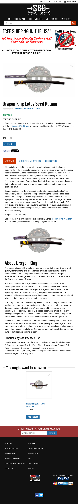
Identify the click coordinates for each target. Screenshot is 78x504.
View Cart (71, 2)
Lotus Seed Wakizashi (19, 126)
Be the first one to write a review (27, 108)
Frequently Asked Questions (15, 463)
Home (9, 19)
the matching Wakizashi (62, 219)
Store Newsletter (34, 463)
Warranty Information (12, 458)
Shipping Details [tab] (51, 161)
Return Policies (10, 453)
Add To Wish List (71, 66)
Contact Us (9, 468)
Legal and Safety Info (35, 448)
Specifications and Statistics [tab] (30, 161)
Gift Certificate (55, 2)
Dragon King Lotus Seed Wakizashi (35, 405)
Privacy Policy (33, 453)
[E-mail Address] (34, 433)
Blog (29, 458)
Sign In (43, 2)
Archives (31, 468)
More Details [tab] (9, 161)
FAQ (47, 19)
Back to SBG (66, 19)
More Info (31, 443)
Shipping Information (12, 448)
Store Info (9, 443)
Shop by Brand (36, 19)
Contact (54, 19)
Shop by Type (20, 19)
